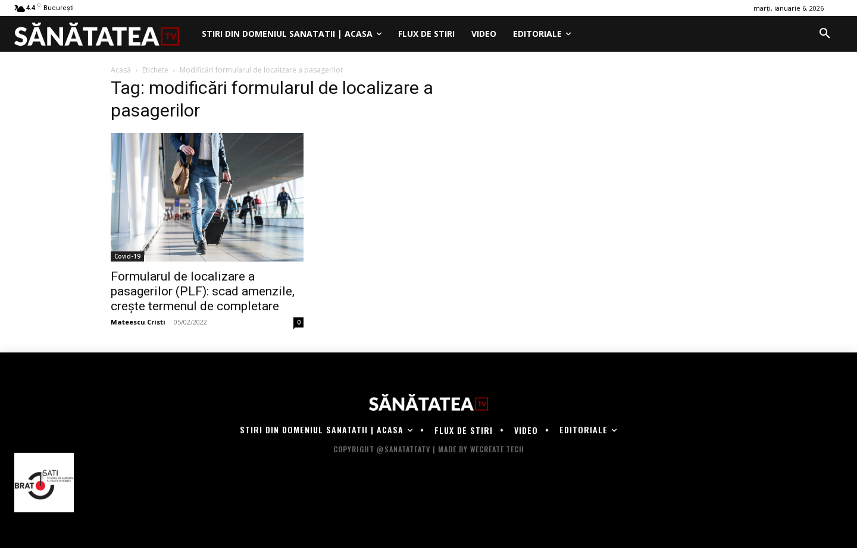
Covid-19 (127, 256)
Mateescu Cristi (138, 321)
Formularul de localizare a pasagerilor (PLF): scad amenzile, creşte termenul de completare (203, 291)
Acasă (121, 70)
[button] (825, 34)
